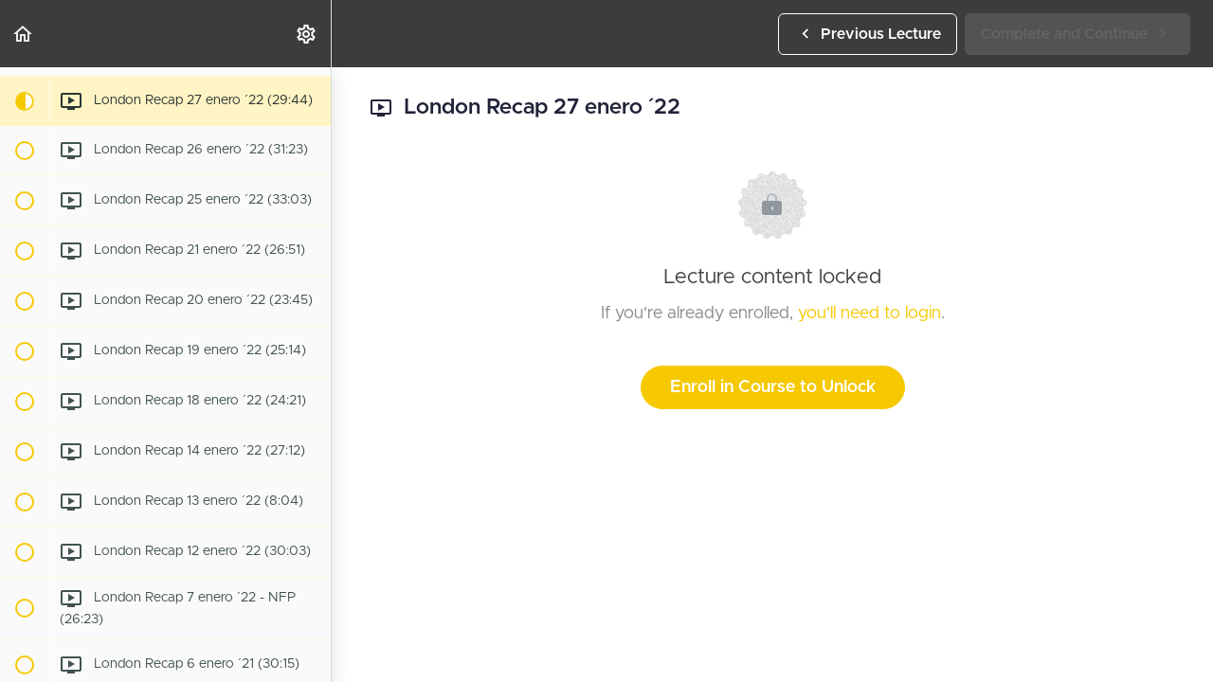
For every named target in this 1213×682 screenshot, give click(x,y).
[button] (23, 33)
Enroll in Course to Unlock (773, 387)
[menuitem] (307, 33)
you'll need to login (869, 313)
